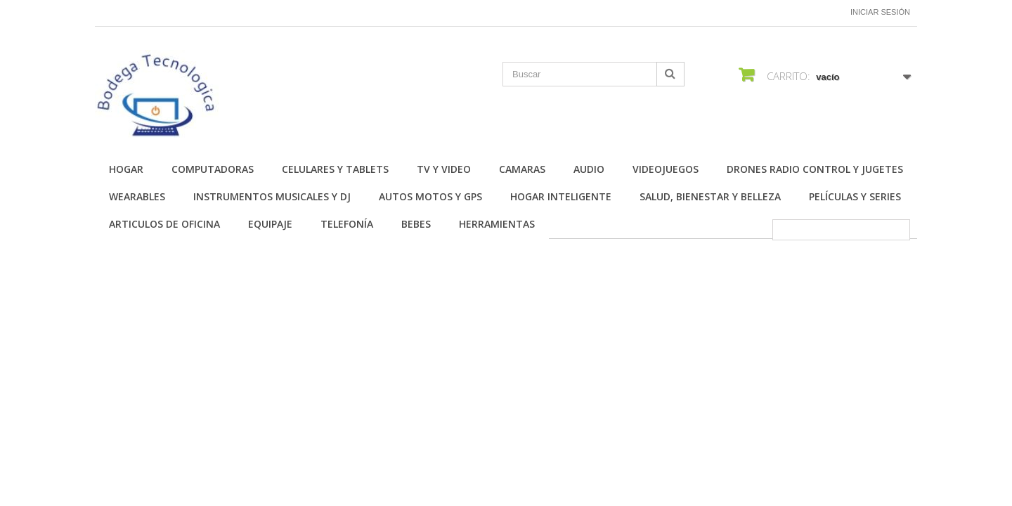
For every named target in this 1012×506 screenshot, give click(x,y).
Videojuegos (665, 169)
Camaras (522, 169)
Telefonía (346, 224)
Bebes (416, 224)
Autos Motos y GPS (430, 196)
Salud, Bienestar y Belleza (710, 196)
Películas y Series (855, 196)
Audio (588, 169)
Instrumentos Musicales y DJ (272, 196)
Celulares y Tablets (335, 169)
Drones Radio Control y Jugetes (815, 169)
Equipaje (270, 224)
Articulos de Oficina (164, 224)
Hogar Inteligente (560, 196)
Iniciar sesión (880, 12)
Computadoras (212, 169)
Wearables (137, 196)
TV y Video (444, 169)
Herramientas (497, 224)
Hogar (126, 169)
